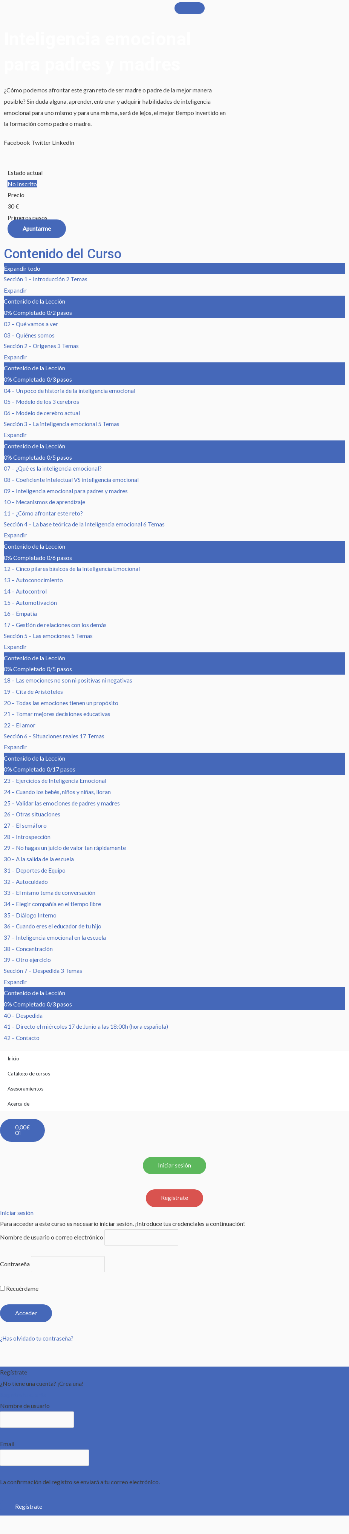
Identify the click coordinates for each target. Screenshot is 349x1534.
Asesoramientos (25, 1092)
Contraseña (15, 1269)
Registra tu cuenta (23, 1400)
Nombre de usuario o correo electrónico (51, 1242)
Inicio (13, 1062)
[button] (17, 142)
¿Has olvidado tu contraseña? (38, 1344)
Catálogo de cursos (29, 1077)
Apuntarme (37, 228)
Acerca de (18, 1107)
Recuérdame (19, 1294)
